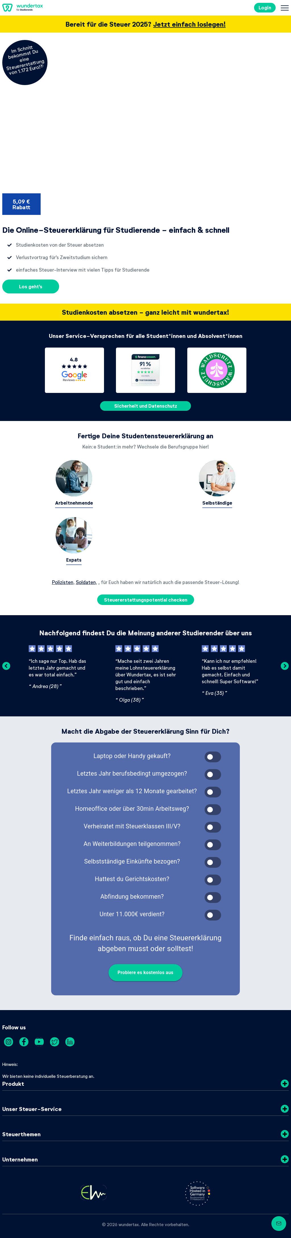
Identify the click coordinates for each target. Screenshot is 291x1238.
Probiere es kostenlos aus (146, 972)
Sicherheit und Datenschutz (145, 406)
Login (265, 7)
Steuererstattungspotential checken (145, 600)
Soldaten (86, 582)
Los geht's (30, 286)
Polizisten (62, 582)
